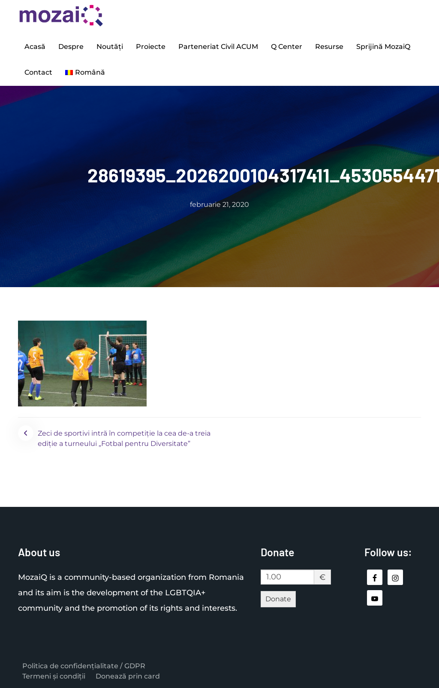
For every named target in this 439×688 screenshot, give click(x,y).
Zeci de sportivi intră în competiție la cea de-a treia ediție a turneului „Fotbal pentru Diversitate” (124, 438)
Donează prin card (128, 676)
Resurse (329, 46)
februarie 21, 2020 (219, 204)
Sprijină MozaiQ (383, 46)
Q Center (286, 46)
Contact (38, 72)
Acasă (34, 46)
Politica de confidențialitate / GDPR (83, 666)
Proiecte (150, 46)
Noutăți (109, 46)
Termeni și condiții (53, 676)
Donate (278, 599)
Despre (71, 46)
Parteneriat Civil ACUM (218, 46)
